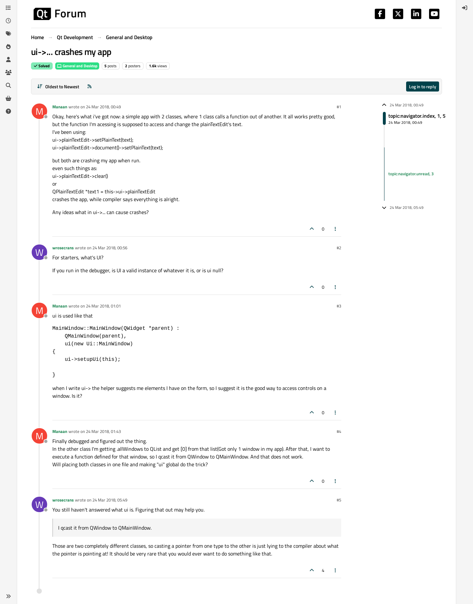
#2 (339, 247)
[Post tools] (336, 229)
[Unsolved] (8, 111)
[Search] (8, 85)
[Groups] (8, 72)
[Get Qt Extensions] (8, 98)
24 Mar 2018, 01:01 (103, 306)
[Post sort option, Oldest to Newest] (58, 86)
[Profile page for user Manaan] (39, 111)
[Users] (8, 59)
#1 (339, 106)
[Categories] (8, 8)
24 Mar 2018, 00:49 (103, 106)
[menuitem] (464, 8)
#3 (339, 306)
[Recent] (8, 21)
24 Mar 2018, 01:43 (103, 431)
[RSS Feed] (89, 86)
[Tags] (8, 33)
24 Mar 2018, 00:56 (109, 247)
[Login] (464, 8)
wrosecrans (63, 247)
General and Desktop (77, 66)
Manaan (59, 106)
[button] (8, 596)
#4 (339, 431)
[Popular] (8, 46)
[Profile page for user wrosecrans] (39, 252)
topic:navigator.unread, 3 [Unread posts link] (411, 174)
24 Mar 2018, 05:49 (109, 500)
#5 (339, 500)
